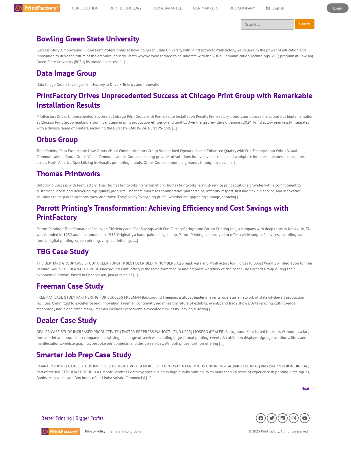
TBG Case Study (62, 251)
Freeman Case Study (70, 286)
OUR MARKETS (205, 8)
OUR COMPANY (242, 8)
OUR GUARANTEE (167, 8)
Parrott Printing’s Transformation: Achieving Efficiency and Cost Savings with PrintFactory (162, 212)
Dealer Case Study (67, 320)
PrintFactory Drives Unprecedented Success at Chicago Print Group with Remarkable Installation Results (174, 100)
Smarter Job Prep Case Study (84, 354)
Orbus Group (57, 139)
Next (308, 388)
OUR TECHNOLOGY (125, 8)
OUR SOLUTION (85, 8)
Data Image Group (66, 73)
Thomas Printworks (68, 173)
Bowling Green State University (88, 38)
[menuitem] (275, 8)
